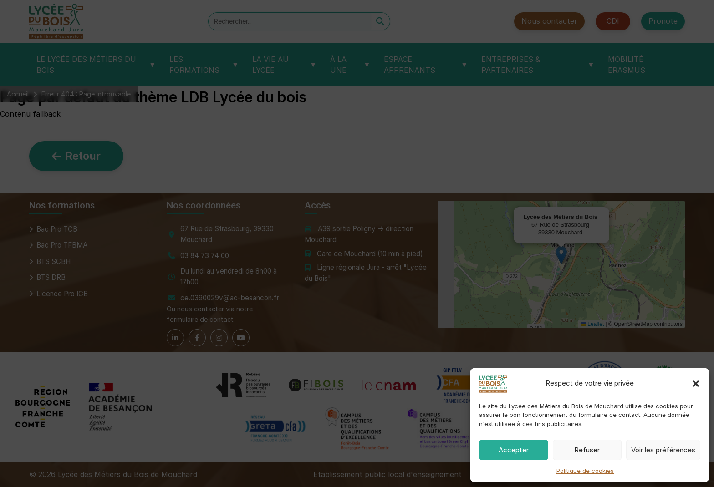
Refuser (587, 450)
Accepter (514, 450)
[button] (695, 383)
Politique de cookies (585, 470)
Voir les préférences (663, 450)
